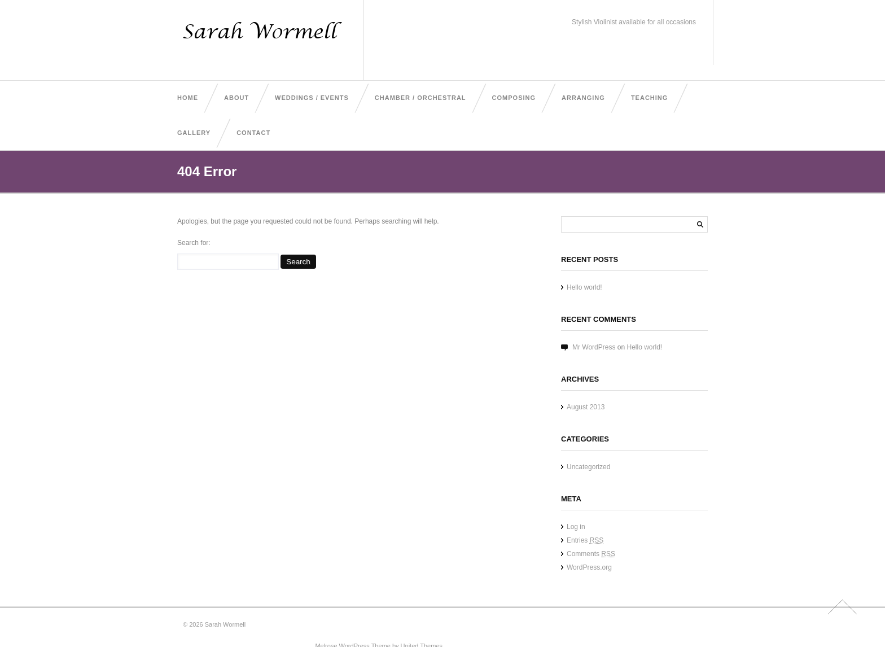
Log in (576, 527)
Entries (585, 540)
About (236, 97)
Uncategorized (588, 467)
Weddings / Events (312, 97)
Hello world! (584, 287)
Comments (591, 554)
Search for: (194, 243)
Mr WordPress (593, 347)
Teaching (649, 97)
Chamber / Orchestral (420, 97)
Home (187, 97)
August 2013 (585, 407)
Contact (253, 132)
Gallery (194, 132)
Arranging (583, 97)
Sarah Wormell (225, 624)
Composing (514, 97)
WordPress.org (589, 567)
